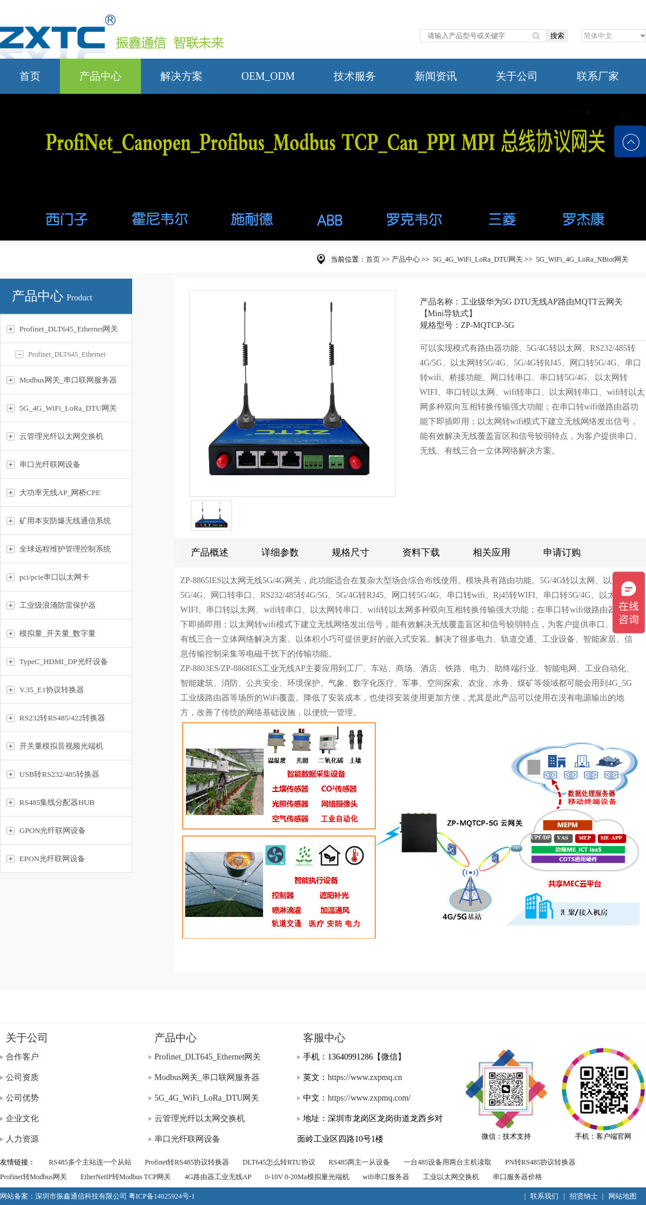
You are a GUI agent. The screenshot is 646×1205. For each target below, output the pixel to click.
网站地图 (622, 1196)
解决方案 (181, 76)
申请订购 (562, 552)
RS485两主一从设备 (360, 1162)
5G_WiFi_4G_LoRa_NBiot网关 (582, 259)
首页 (30, 76)
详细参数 (280, 552)
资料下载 (421, 552)
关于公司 (517, 76)
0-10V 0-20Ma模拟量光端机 (307, 1177)
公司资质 (22, 1077)
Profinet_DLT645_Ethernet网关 (207, 1056)
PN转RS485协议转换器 (540, 1162)
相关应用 (491, 552)
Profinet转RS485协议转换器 (187, 1162)
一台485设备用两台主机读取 (447, 1162)
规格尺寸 (350, 552)
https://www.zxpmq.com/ (369, 1098)
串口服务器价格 (517, 1177)
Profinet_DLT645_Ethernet (60, 354)
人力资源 (22, 1139)
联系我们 (544, 1196)
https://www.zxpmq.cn (365, 1077)
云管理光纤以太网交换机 (199, 1118)
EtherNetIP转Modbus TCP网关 (125, 1177)
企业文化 (22, 1118)
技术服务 (355, 76)
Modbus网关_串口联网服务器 (207, 1077)
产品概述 (209, 552)
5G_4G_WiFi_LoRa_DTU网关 (478, 259)
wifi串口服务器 (386, 1177)
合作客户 (22, 1056)
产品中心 (100, 76)
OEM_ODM (268, 76)
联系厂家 (598, 76)
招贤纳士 (584, 1196)
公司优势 (22, 1098)
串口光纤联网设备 (187, 1139)
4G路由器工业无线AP (217, 1177)
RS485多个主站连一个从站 (90, 1162)
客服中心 (324, 1038)
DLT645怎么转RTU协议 (279, 1162)
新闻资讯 (436, 76)
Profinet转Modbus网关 (33, 1177)
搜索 (557, 36)
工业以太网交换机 (451, 1177)
